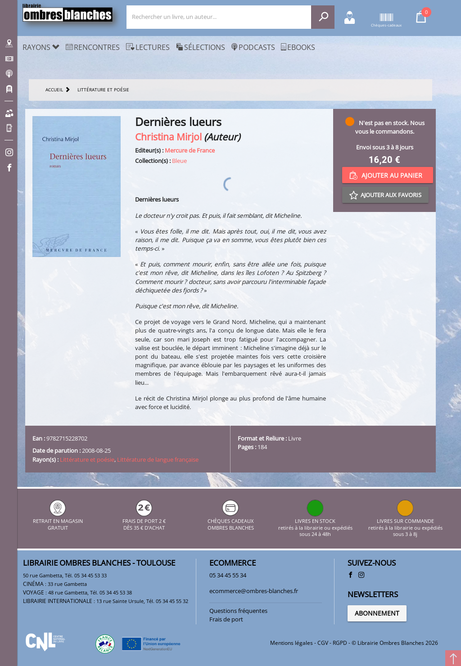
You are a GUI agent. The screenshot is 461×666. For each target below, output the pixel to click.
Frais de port (226, 619)
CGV (322, 643)
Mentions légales (291, 643)
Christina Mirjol (168, 136)
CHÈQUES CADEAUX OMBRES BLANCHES (231, 521)
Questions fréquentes (238, 611)
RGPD (340, 643)
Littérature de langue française (158, 459)
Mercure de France (190, 150)
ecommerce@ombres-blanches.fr (253, 591)
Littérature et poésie (87, 459)
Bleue (179, 161)
